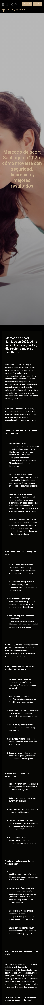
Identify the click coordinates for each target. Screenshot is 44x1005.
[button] (3, 4)
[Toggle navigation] (39, 10)
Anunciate (37, 4)
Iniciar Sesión (27, 4)
